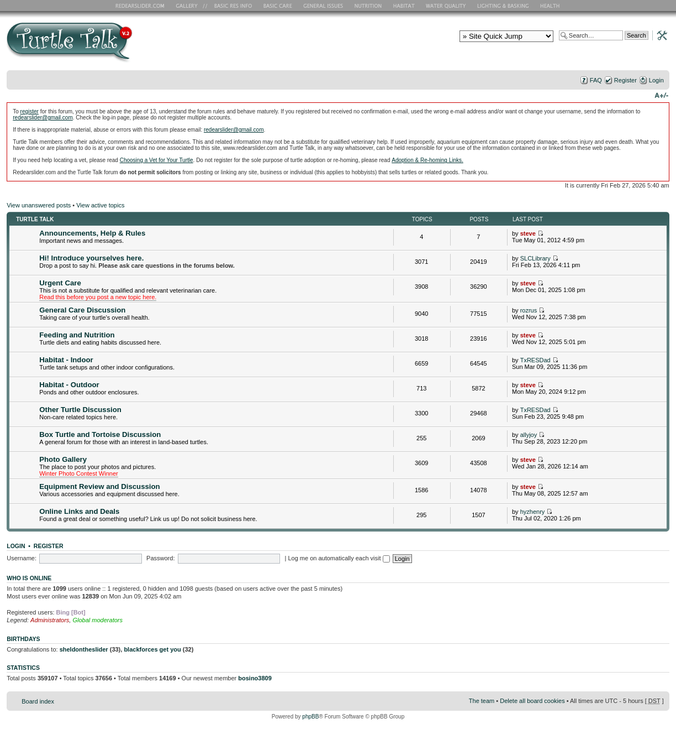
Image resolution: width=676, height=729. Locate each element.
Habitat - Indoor (66, 360)
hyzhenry (532, 511)
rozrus (528, 310)
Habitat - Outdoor (69, 385)
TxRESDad (535, 360)
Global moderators (97, 620)
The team (481, 700)
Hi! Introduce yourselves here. (91, 258)
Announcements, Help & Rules (92, 233)
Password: (160, 558)
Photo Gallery (63, 459)
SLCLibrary (535, 258)
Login (656, 80)
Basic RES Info (230, 5)
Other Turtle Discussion (80, 409)
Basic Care (277, 5)
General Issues (324, 5)
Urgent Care (60, 283)
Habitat (404, 5)
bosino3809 (255, 678)
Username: (21, 558)
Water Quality (446, 5)
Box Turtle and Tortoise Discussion (100, 434)
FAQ (596, 80)
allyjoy (528, 434)
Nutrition (369, 5)
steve (528, 233)
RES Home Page (142, 5)
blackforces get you (152, 649)
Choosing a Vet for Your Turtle (156, 160)
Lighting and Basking (503, 5)
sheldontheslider (84, 649)
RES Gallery (190, 5)
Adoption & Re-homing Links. (427, 160)
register (29, 111)
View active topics (100, 205)
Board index (38, 701)
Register (625, 80)
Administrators (49, 620)
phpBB (310, 717)
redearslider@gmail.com (43, 117)
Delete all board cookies (532, 700)
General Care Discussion (82, 310)
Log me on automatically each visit (338, 558)
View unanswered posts (39, 205)
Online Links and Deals (79, 511)
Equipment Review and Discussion (99, 486)
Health (551, 5)
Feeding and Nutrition (76, 335)
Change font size (661, 95)
